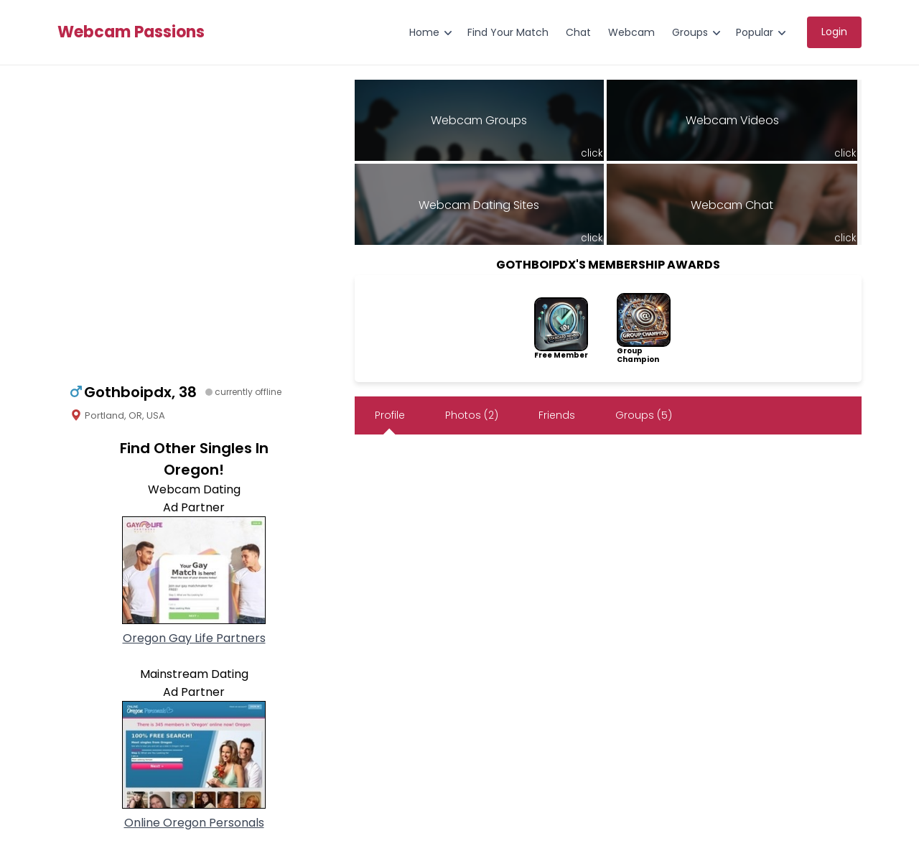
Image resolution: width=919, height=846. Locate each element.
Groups (690, 32)
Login (834, 31)
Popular (754, 32)
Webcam (631, 32)
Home (424, 32)
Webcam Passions (131, 32)
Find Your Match (508, 32)
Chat (578, 32)
